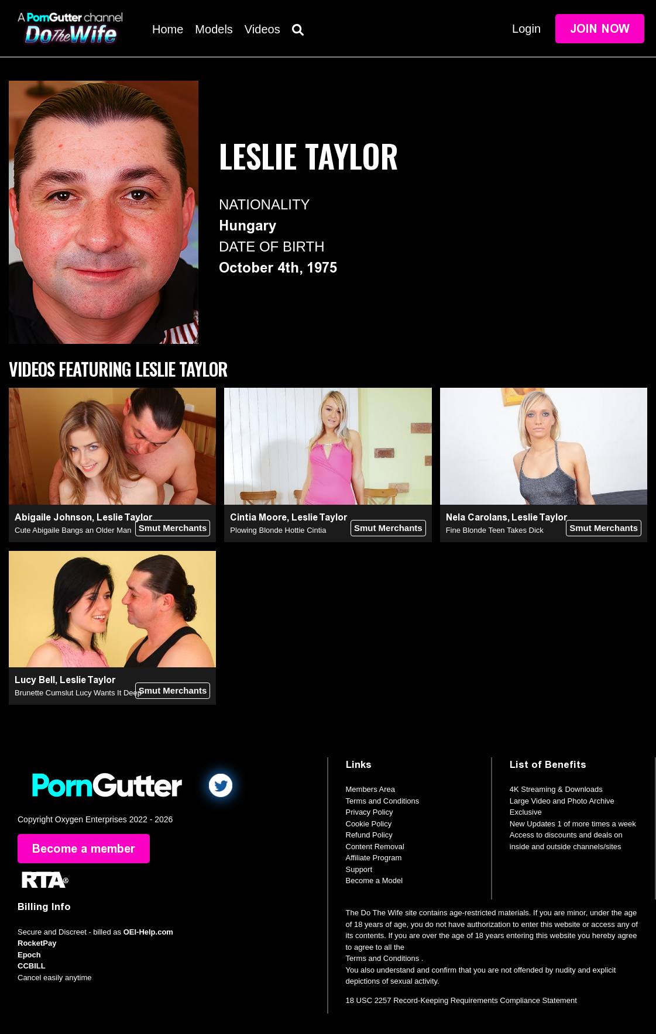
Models (213, 29)
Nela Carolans (476, 517)
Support (359, 869)
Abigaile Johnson (53, 517)
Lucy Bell (35, 679)
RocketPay (37, 943)
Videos (262, 29)
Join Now (600, 29)
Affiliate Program (374, 857)
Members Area (371, 789)
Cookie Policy (369, 823)
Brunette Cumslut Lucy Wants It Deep (78, 692)
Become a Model (374, 880)
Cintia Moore (258, 517)
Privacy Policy (369, 812)
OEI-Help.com (148, 932)
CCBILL (32, 965)
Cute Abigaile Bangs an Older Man (73, 530)
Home (167, 29)
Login (526, 28)
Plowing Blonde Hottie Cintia (278, 530)
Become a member (83, 849)
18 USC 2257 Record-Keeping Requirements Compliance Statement (461, 1000)
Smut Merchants (173, 528)
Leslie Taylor (124, 517)
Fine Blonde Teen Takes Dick (495, 530)
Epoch (29, 954)
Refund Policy (369, 834)
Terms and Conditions (383, 801)
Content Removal (375, 846)
